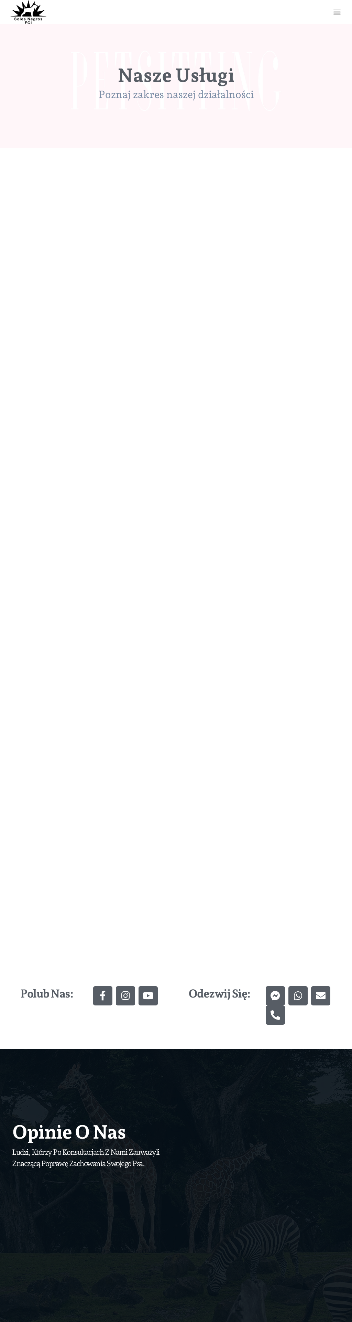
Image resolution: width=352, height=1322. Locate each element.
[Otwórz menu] (337, 12)
